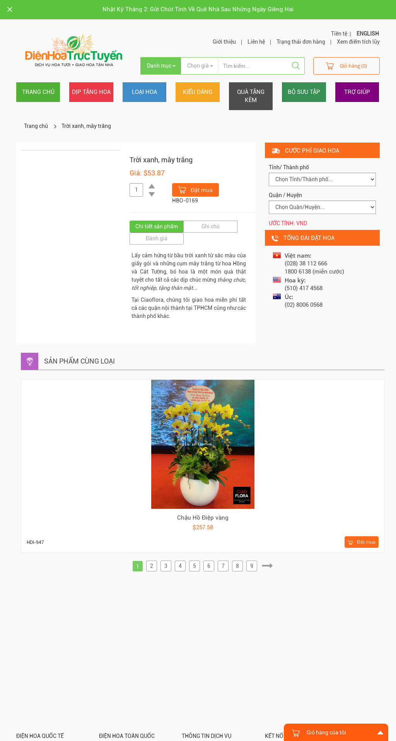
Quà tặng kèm (251, 96)
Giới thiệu (224, 42)
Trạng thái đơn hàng (301, 42)
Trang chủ (38, 91)
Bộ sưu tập (304, 91)
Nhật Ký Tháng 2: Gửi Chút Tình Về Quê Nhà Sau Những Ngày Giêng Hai (198, 9)
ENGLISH (368, 34)
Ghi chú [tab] (210, 226)
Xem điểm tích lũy (358, 42)
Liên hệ (256, 42)
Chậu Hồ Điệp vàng (203, 517)
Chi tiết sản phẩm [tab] (156, 226)
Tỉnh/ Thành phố (289, 167)
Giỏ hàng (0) (346, 65)
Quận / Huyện (285, 195)
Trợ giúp (357, 91)
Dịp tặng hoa (91, 91)
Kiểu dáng (197, 91)
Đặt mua (195, 189)
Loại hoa (144, 91)
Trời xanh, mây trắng (86, 126)
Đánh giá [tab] (156, 238)
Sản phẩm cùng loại (79, 361)
